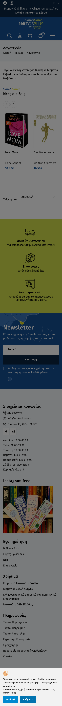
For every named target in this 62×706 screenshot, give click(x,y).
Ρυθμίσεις (28, 699)
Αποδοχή (10, 699)
